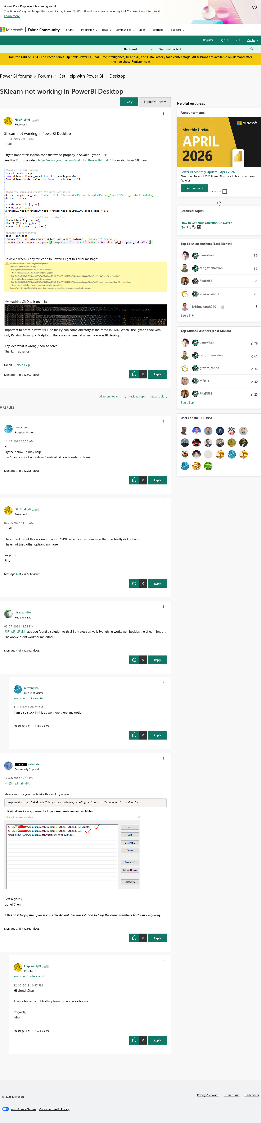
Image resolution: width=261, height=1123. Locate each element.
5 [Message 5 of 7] (26, 725)
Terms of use (231, 1095)
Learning (158, 29)
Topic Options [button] (153, 102)
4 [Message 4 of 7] (17, 650)
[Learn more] (194, 188)
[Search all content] (206, 49)
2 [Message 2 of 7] (17, 928)
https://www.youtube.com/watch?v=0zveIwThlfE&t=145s (77, 160)
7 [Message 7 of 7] (17, 470)
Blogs (142, 29)
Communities (123, 29)
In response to (28, 698)
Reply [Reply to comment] (157, 480)
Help (237, 40)
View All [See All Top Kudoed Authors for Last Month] (187, 402)
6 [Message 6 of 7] (17, 574)
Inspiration (87, 29)
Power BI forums (16, 76)
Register (208, 40)
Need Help (23, 364)
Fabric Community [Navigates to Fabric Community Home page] (44, 29)
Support (176, 29)
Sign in (224, 40)
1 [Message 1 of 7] (17, 374)
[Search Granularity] (138, 49)
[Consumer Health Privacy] (54, 1109)
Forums (69, 29)
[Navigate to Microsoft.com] (11, 29)
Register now (140, 61)
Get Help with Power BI (81, 76)
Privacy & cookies (208, 1095)
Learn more (12, 16)
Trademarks (251, 1095)
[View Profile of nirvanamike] (23, 612)
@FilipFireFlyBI (14, 631)
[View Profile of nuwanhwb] (22, 427)
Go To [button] (251, 40)
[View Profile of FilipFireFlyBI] (23, 119)
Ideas (105, 29)
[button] (129, 101)
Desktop (117, 76)
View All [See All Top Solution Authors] (187, 315)
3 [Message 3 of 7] (26, 1031)
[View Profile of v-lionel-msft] (36, 764)
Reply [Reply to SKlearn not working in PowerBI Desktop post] (157, 374)
